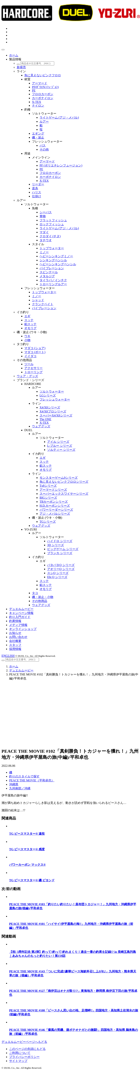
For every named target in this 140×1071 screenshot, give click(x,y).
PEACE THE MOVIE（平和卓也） (31, 780)
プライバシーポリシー (24, 1056)
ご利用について (19, 1052)
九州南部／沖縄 (19, 788)
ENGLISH (8, 655)
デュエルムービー (21, 670)
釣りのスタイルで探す (24, 776)
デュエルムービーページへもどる (24, 1041)
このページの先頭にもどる (27, 1048)
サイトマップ (18, 1060)
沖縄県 (13, 784)
